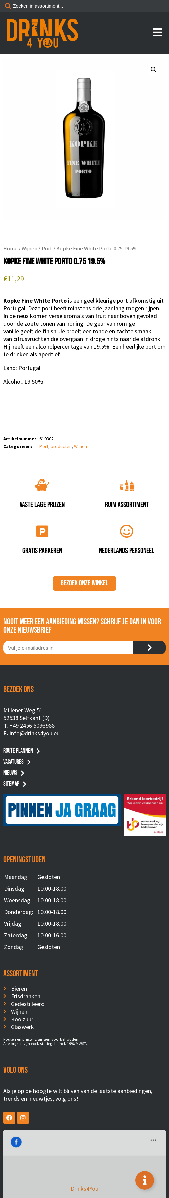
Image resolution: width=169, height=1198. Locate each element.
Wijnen (29, 248)
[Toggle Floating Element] (144, 1180)
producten (61, 446)
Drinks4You (31, 1140)
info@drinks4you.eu (35, 733)
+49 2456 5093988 (32, 725)
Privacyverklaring (84, 1182)
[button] (154, 70)
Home (10, 248)
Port (46, 248)
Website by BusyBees (84, 1190)
